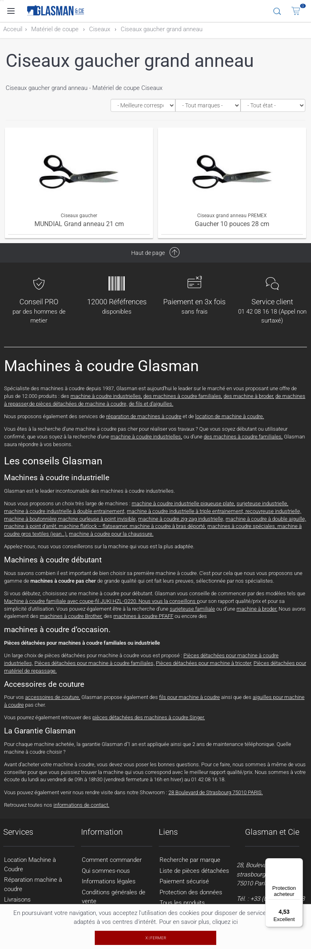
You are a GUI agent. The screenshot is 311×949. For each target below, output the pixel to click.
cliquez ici (225, 921)
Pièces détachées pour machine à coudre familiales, (94, 663)
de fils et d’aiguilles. (151, 404)
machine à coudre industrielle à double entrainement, (65, 511)
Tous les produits (182, 902)
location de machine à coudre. (229, 416)
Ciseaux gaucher (79, 215)
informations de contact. (81, 805)
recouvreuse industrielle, (273, 511)
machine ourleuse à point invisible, (97, 519)
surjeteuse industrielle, (262, 503)
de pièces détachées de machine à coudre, (78, 404)
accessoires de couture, (52, 697)
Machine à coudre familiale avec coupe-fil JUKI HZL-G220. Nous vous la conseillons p (102, 601)
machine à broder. (256, 609)
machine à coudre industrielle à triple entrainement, (186, 511)
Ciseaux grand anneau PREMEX (232, 215)
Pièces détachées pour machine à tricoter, (204, 663)
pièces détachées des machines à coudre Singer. (148, 717)
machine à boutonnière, (31, 519)
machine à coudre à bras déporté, (168, 526)
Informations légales (109, 881)
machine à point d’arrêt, (31, 526)
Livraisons (17, 899)
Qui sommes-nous (106, 870)
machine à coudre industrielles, (106, 396)
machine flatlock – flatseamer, (94, 526)
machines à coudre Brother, (71, 616)
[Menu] (298, 863)
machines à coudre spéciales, (242, 526)
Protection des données (191, 892)
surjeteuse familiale (192, 609)
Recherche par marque (190, 860)
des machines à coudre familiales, (182, 396)
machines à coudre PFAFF (143, 616)
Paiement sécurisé (184, 881)
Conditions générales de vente (113, 897)
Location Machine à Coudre (30, 864)
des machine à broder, (249, 396)
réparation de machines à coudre (143, 416)
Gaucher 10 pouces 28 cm (232, 224)
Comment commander (112, 860)
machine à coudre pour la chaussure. (111, 534)
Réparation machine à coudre (33, 884)
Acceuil (12, 29)
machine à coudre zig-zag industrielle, (181, 519)
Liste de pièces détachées (194, 870)
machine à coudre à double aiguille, (266, 519)
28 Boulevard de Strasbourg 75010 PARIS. (215, 792)
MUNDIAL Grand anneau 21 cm (79, 224)
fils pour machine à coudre (189, 697)
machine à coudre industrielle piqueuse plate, (183, 503)
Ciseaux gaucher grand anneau (161, 29)
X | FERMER (155, 938)
